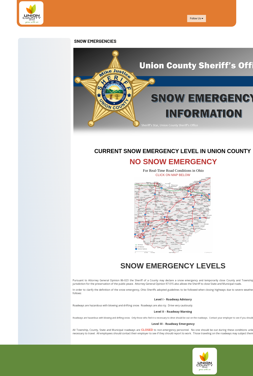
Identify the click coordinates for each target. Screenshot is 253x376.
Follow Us (196, 18)
